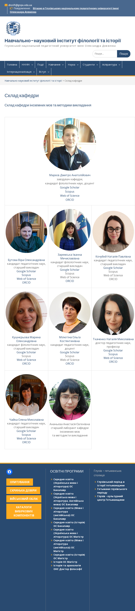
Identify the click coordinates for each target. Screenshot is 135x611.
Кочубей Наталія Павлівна (113, 256)
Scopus (69, 191)
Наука (71, 64)
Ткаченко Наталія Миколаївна (113, 339)
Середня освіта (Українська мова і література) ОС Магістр (68, 533)
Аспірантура (109, 64)
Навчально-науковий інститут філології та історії (63, 40)
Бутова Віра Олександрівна (26, 260)
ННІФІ (26, 64)
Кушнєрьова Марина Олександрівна (26, 339)
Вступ (42, 71)
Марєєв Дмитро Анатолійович (69, 175)
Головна (12, 64)
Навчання (54, 64)
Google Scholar (69, 187)
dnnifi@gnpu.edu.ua (20, 5)
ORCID (70, 200)
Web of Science (69, 196)
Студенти (89, 64)
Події (40, 64)
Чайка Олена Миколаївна (26, 420)
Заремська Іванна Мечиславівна (70, 256)
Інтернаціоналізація (19, 71)
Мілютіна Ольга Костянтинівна (69, 339)
